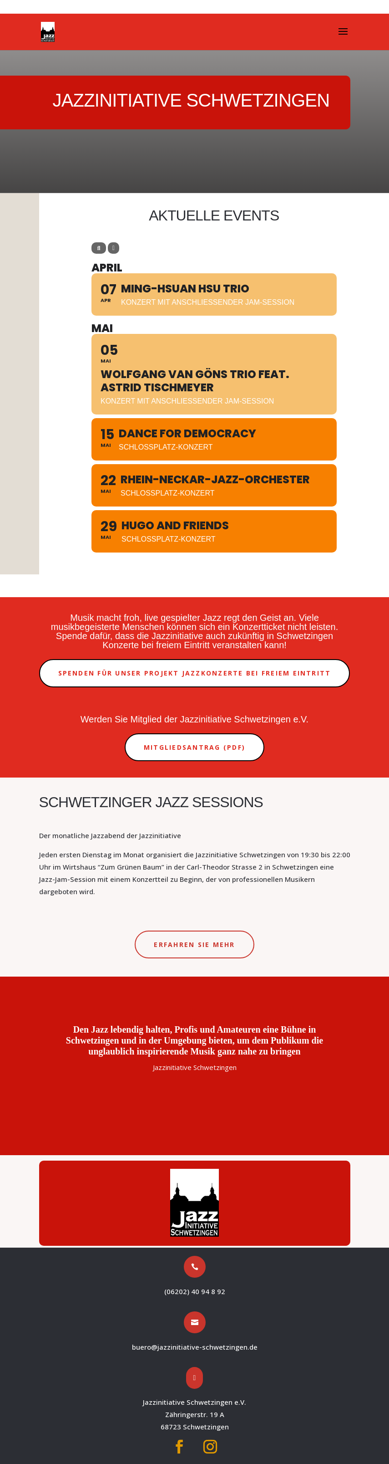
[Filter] (113, 248)
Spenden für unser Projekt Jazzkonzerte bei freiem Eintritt (194, 673)
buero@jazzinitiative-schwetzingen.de (195, 1346)
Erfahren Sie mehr (194, 944)
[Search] (98, 248)
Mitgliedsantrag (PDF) (194, 747)
